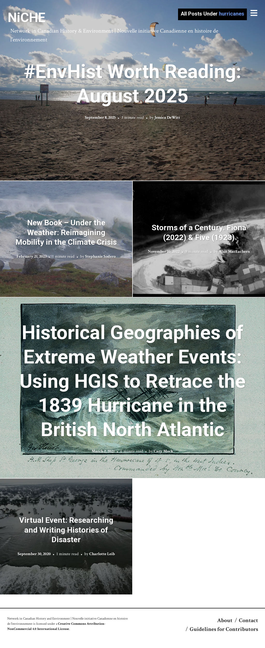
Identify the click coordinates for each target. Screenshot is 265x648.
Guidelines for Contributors (224, 629)
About (224, 620)
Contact (248, 620)
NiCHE (26, 17)
